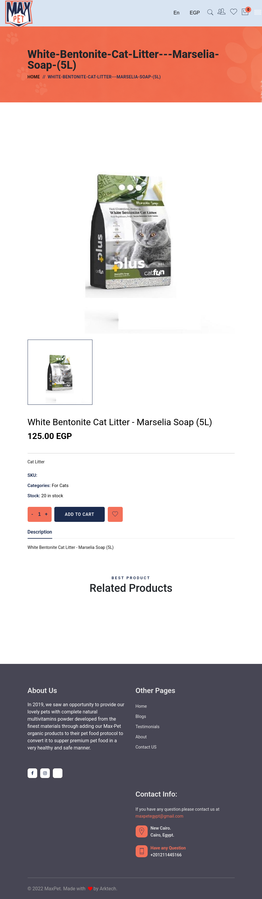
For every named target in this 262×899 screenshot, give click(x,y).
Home (34, 76)
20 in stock (52, 495)
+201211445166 (166, 854)
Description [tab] (40, 532)
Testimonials (148, 726)
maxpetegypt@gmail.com (159, 816)
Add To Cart (80, 514)
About (141, 736)
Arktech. (108, 888)
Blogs (141, 716)
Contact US (146, 747)
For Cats (60, 485)
